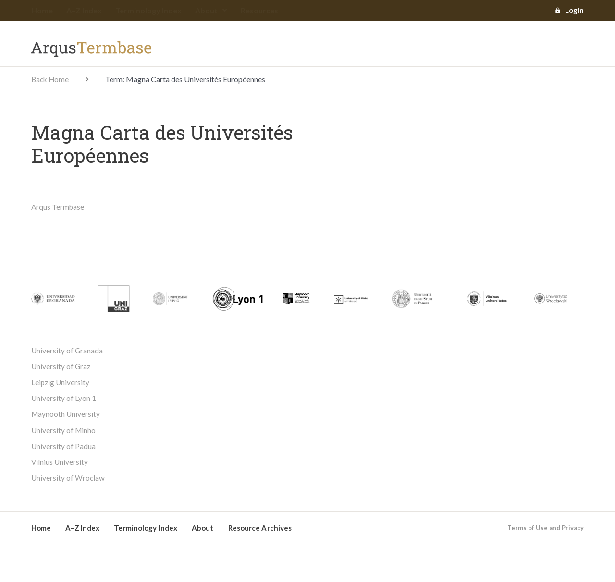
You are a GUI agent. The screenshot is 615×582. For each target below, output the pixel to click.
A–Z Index (84, 10)
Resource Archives (260, 532)
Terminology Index (148, 10)
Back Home (51, 79)
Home (42, 10)
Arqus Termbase (58, 207)
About (211, 10)
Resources (259, 10)
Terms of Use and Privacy (545, 532)
